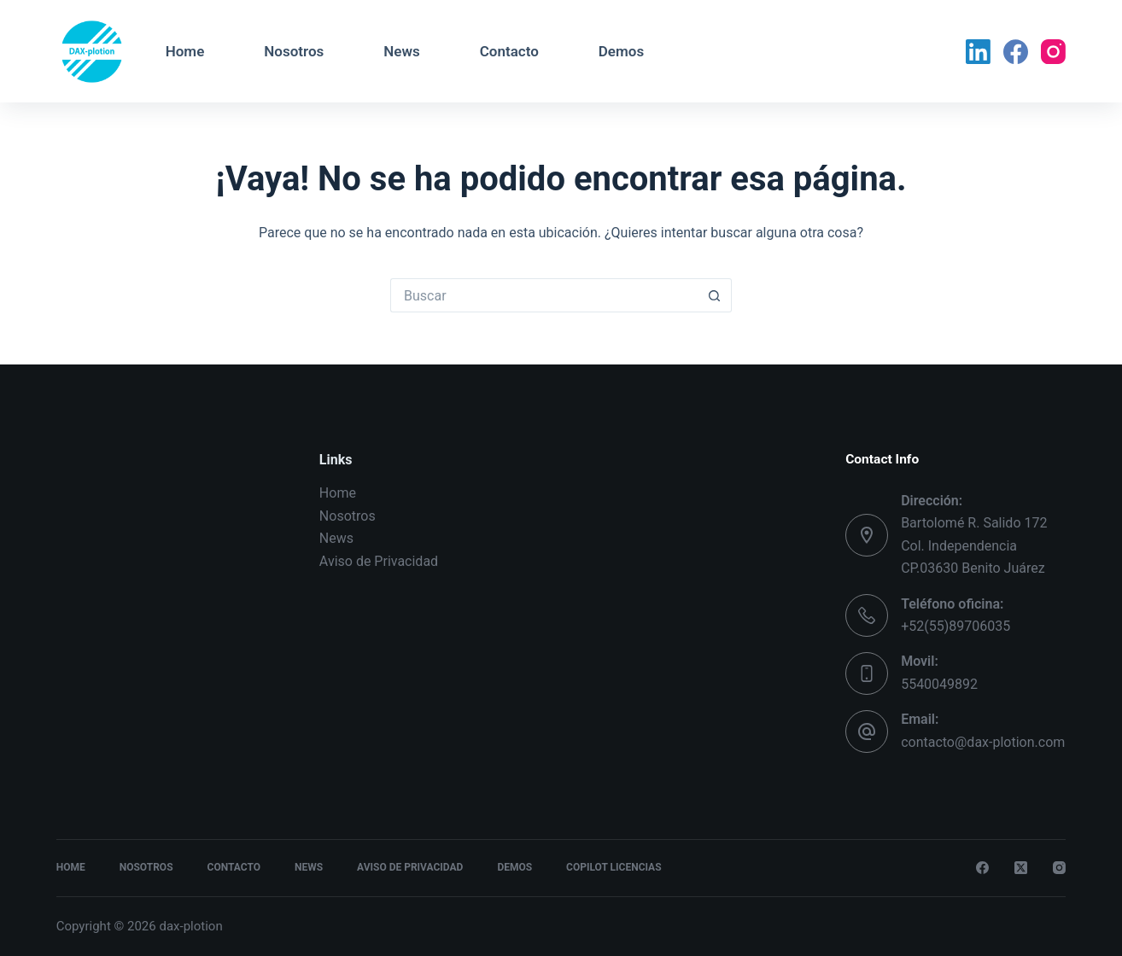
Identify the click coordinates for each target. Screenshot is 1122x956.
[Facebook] (1015, 51)
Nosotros (294, 51)
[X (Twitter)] (1020, 867)
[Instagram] (1053, 51)
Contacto (509, 51)
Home (185, 51)
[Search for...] (544, 295)
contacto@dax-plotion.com (983, 742)
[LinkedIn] (978, 51)
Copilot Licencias (613, 867)
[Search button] (715, 295)
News (401, 51)
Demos (621, 51)
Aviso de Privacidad (378, 561)
